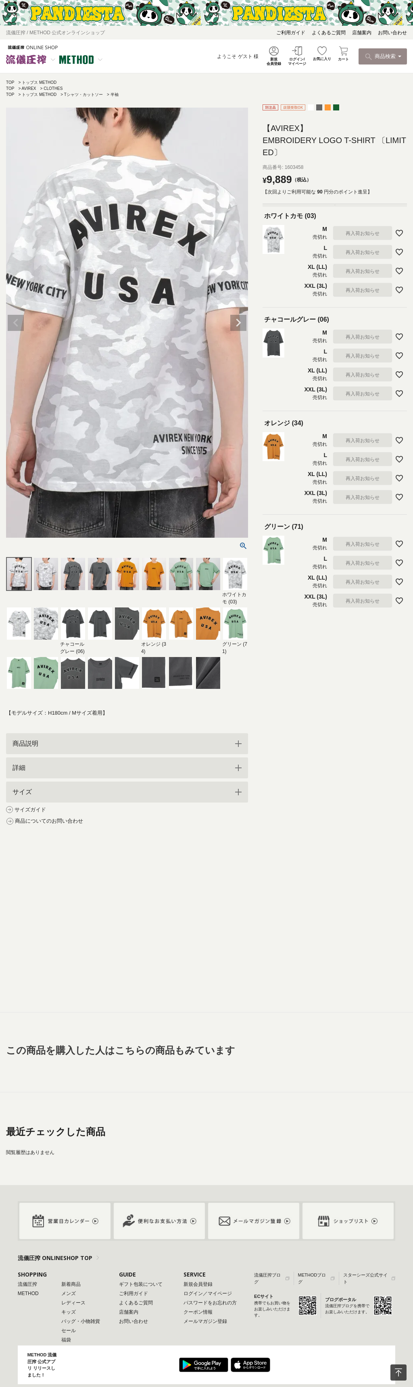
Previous (16, 323)
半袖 (115, 94)
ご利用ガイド (290, 32)
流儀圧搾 (27, 1284)
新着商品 (71, 1284)
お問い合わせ (392, 32)
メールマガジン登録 (205, 1321)
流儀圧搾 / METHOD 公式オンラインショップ (55, 32)
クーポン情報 (198, 1312)
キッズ (68, 1312)
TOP (10, 82)
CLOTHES (53, 88)
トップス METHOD (39, 82)
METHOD (28, 1293)
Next (238, 323)
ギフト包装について (141, 1284)
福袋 (66, 1340)
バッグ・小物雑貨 (80, 1321)
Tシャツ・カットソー (83, 94)
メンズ (68, 1293)
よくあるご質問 (329, 32)
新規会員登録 (198, 1284)
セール (68, 1330)
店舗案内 (361, 32)
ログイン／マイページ (208, 1293)
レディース (73, 1303)
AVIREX (29, 88)
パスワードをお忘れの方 (210, 1303)
